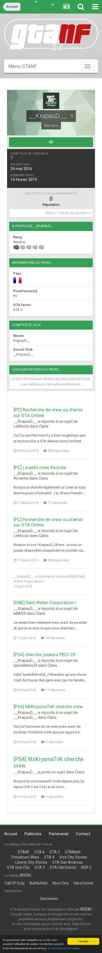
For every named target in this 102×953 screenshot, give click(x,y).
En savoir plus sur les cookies (64, 949)
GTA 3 (40, 867)
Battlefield (38, 883)
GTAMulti (73, 852)
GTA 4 (49, 857)
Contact (83, 833)
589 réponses (56, 451)
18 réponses (53, 638)
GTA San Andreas (67, 862)
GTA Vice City (18, 867)
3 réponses (52, 742)
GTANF (23, 852)
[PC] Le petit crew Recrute (40, 467)
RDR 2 (86, 867)
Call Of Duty (15, 883)
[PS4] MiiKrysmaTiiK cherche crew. (49, 706)
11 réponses (53, 690)
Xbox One (60, 883)
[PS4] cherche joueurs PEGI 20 (45, 654)
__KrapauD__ (24, 576)
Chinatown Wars (25, 857)
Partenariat (59, 833)
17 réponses (55, 503)
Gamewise (49, 898)
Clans (43, 426)
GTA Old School (63, 867)
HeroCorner (84, 883)
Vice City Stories (73, 857)
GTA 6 (39, 852)
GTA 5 (55, 852)
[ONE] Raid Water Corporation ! (45, 602)
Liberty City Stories (31, 862)
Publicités (33, 833)
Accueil (10, 833)
